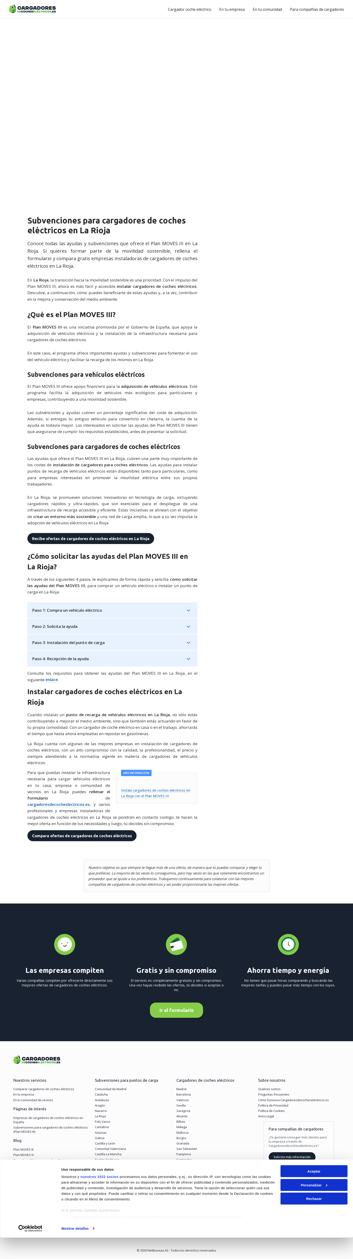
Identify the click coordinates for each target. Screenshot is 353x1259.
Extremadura (104, 1165)
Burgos (181, 1138)
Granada (182, 1144)
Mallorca (182, 1133)
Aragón (100, 1106)
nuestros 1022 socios (99, 1198)
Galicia (99, 1138)
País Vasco (102, 1122)
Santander (184, 1160)
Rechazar (314, 1220)
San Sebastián (186, 1149)
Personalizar (314, 1206)
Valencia (182, 1100)
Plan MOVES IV (23, 1155)
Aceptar (313, 1193)
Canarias (101, 1171)
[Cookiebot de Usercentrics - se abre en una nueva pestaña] (30, 1249)
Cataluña (101, 1095)
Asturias (101, 1133)
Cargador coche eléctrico (189, 9)
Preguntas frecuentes (273, 1095)
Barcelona (183, 1095)
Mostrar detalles (75, 1250)
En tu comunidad (267, 9)
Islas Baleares (105, 1176)
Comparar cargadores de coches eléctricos (43, 1090)
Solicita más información (292, 1157)
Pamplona (183, 1155)
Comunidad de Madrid (110, 1090)
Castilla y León (105, 1144)
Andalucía (102, 1100)
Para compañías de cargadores (317, 9)
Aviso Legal (266, 1117)
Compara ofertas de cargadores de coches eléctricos (81, 835)
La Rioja (100, 1117)
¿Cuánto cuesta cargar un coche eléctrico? (43, 1166)
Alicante (182, 1117)
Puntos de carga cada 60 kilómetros (38, 1177)
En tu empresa (232, 9)
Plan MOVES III (23, 1150)
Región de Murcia (107, 1160)
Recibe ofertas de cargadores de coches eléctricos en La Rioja (90, 538)
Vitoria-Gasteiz (186, 1165)
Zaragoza (183, 1111)
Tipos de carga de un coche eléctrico (39, 1172)
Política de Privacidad (273, 1106)
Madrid (181, 1090)
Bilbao (180, 1122)
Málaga (181, 1128)
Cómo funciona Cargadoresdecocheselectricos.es (293, 1100)
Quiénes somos (269, 1090)
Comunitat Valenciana (110, 1149)
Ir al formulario (176, 1010)
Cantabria (102, 1128)
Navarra (101, 1111)
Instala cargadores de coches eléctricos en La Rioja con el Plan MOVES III (159, 796)
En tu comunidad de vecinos (33, 1100)
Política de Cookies (271, 1111)
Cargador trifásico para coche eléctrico (40, 1161)
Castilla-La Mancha (108, 1155)
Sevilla (181, 1106)
